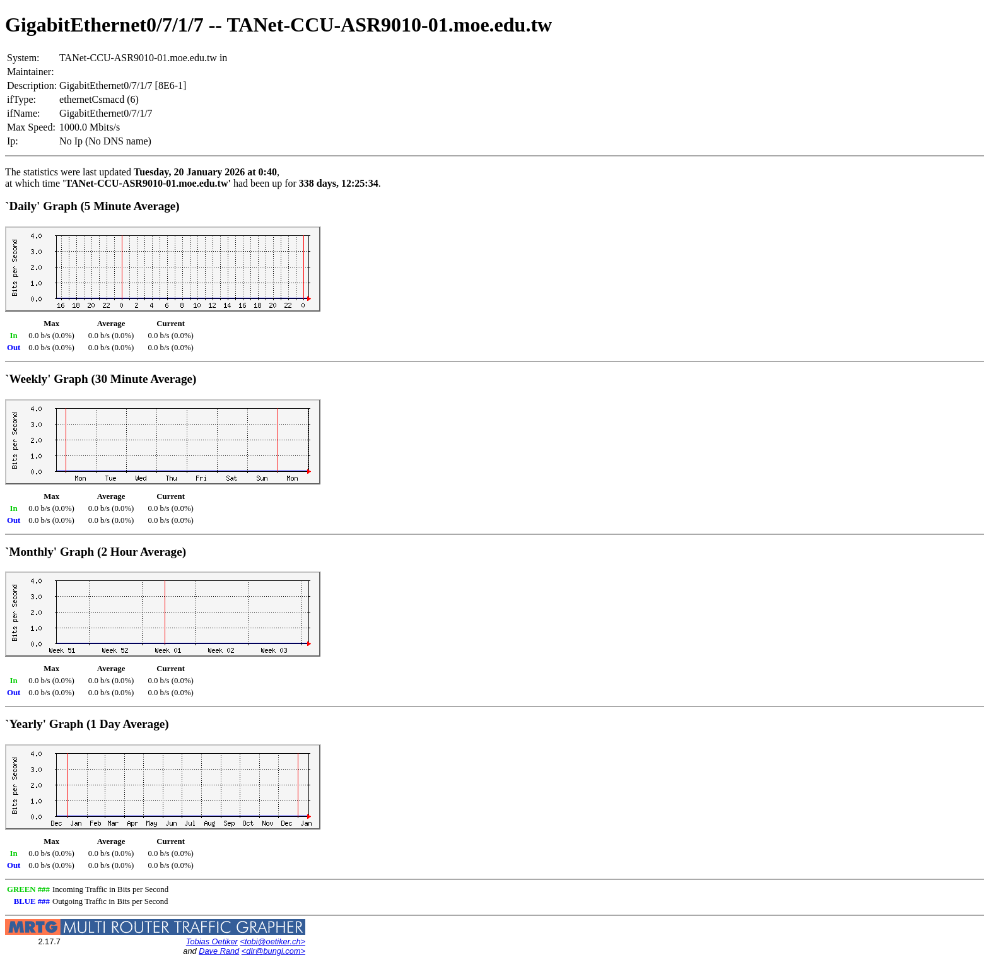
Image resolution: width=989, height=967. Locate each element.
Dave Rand (219, 951)
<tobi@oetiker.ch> (272, 941)
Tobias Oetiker (212, 941)
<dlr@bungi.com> (273, 951)
